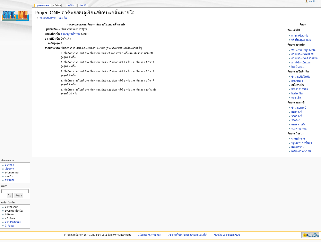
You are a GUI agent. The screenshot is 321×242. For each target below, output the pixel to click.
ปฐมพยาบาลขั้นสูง (301, 143)
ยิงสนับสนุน (297, 66)
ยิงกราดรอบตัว (299, 89)
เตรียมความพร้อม (301, 151)
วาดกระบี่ (296, 116)
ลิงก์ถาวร (9, 226)
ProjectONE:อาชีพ (47, 18)
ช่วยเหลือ (10, 180)
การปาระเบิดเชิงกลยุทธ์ (304, 58)
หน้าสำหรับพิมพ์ (13, 222)
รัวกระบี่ (295, 120)
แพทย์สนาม (297, 147)
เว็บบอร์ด (9, 169)
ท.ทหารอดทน (299, 128)
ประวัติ (82, 5)
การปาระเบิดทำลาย (302, 54)
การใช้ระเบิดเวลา (301, 62)
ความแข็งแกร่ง (299, 35)
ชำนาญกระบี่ (298, 107)
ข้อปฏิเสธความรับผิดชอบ (227, 235)
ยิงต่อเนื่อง (297, 81)
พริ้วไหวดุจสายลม (301, 39)
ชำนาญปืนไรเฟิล (301, 76)
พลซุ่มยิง (296, 97)
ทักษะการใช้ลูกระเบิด (303, 50)
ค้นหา (4, 186)
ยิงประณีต (297, 93)
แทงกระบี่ (296, 112)
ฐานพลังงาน (298, 138)
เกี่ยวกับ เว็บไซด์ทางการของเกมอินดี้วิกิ (187, 235)
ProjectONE (43, 5)
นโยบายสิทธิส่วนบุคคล (149, 235)
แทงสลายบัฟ (298, 124)
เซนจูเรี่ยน (62, 18)
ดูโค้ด (71, 5)
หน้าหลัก (9, 165)
